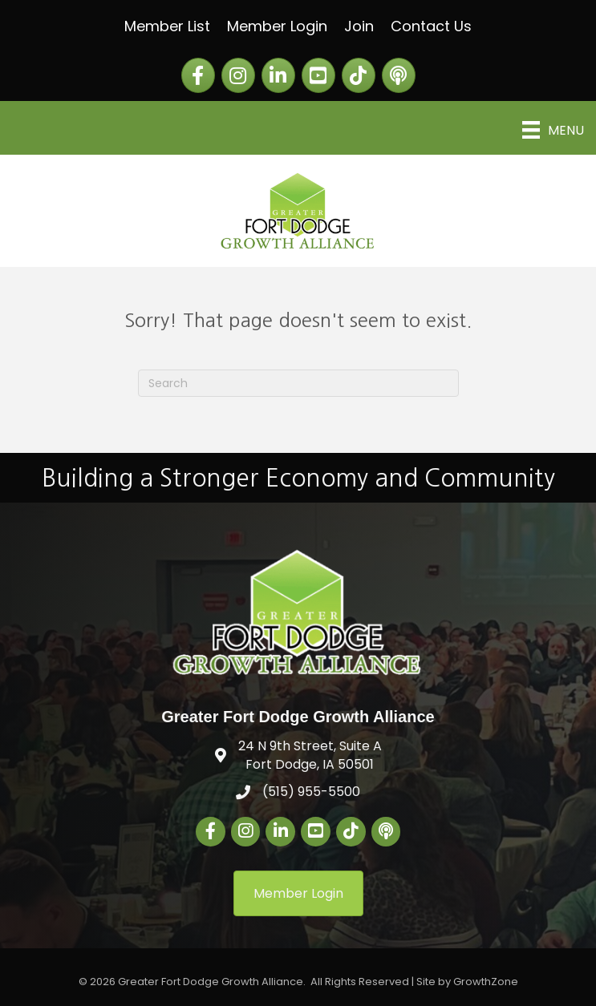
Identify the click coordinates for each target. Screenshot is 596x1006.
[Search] (298, 383)
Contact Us (431, 26)
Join (359, 26)
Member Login (277, 26)
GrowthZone (485, 981)
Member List (167, 26)
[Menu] (553, 130)
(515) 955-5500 (311, 791)
